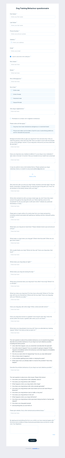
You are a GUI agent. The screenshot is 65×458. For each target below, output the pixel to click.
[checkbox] (10, 56)
